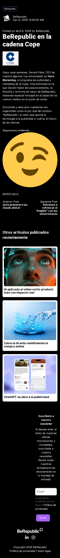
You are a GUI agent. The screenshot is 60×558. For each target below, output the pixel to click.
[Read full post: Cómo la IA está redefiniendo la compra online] (30, 321)
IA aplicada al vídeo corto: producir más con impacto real (29, 291)
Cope (25, 84)
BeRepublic (10, 9)
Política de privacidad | (24, 551)
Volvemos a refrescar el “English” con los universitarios (46, 209)
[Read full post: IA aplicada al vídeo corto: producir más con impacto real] (30, 267)
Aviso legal (44, 551)
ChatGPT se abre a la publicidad (26, 397)
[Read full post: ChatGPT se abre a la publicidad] (30, 374)
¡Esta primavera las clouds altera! (15, 206)
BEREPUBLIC (11, 194)
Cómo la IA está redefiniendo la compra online (26, 344)
